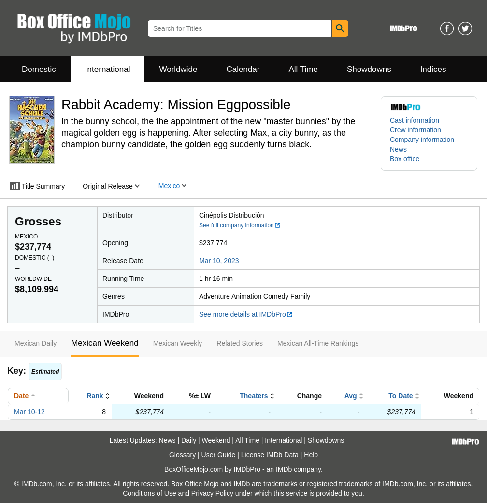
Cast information (414, 120)
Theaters (254, 396)
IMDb (284, 469)
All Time (303, 69)
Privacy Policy (212, 493)
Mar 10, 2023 (219, 261)
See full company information (240, 225)
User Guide (218, 455)
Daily (188, 440)
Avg (350, 396)
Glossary (182, 455)
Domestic (39, 69)
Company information (422, 139)
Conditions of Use (149, 493)
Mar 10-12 (29, 412)
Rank (94, 396)
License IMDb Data (270, 455)
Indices (433, 69)
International (107, 69)
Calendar (243, 69)
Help (311, 455)
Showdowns (369, 69)
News (398, 149)
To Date (400, 396)
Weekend (216, 440)
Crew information (415, 130)
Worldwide (178, 69)
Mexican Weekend (105, 343)
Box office (404, 159)
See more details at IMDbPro (246, 314)
